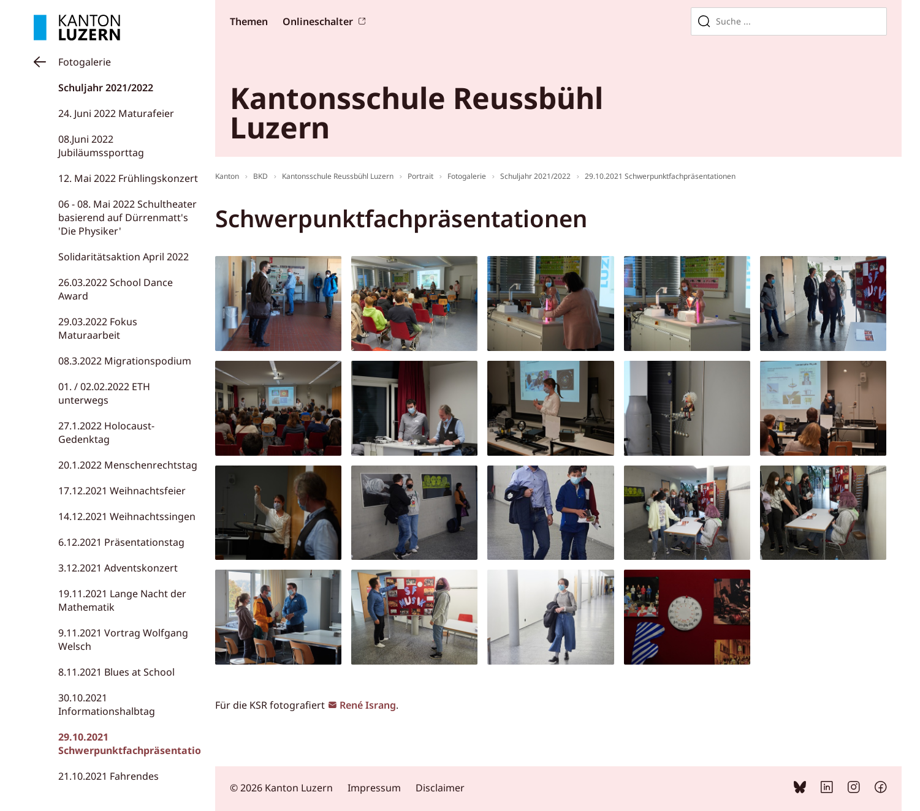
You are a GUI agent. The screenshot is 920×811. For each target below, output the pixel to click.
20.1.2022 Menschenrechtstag (127, 465)
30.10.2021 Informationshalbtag (106, 704)
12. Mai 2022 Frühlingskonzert (128, 178)
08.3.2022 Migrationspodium (124, 361)
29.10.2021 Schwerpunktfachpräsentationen (138, 743)
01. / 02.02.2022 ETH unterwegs (104, 393)
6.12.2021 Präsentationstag (121, 542)
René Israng (368, 705)
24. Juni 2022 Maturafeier (116, 113)
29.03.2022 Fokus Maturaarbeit (97, 328)
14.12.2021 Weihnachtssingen (127, 516)
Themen (249, 21)
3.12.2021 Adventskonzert (118, 568)
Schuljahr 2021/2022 (105, 87)
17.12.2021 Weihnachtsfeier (122, 490)
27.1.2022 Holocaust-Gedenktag (106, 432)
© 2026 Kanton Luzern (281, 787)
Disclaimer (440, 787)
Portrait (420, 176)
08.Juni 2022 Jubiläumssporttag (101, 145)
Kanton (227, 176)
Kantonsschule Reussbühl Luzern (337, 176)
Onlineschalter (318, 21)
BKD (260, 176)
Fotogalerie (84, 62)
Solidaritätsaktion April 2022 (123, 256)
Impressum (374, 787)
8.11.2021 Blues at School (116, 672)
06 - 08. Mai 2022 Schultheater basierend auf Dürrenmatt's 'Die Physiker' (127, 217)
